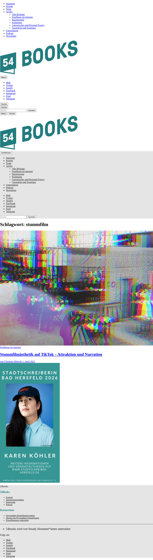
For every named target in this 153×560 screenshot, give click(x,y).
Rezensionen (18, 20)
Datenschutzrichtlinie (15, 500)
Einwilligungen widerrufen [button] (17, 520)
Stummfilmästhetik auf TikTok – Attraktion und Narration (51, 354)
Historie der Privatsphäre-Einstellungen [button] (22, 518)
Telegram (10, 99)
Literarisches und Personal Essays (28, 25)
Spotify (9, 88)
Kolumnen (17, 22)
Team (8, 9)
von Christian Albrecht (11, 361)
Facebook (10, 90)
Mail (8, 82)
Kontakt (9, 497)
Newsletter (11, 36)
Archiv (9, 11)
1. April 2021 (28, 361)
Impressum (10, 502)
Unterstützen (12, 30)
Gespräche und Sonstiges (24, 28)
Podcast (9, 33)
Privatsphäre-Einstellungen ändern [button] (20, 515)
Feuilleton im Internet (22, 17)
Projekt (9, 6)
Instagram (11, 93)
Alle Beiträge (18, 14)
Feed (8, 96)
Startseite (10, 3)
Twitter (9, 85)
